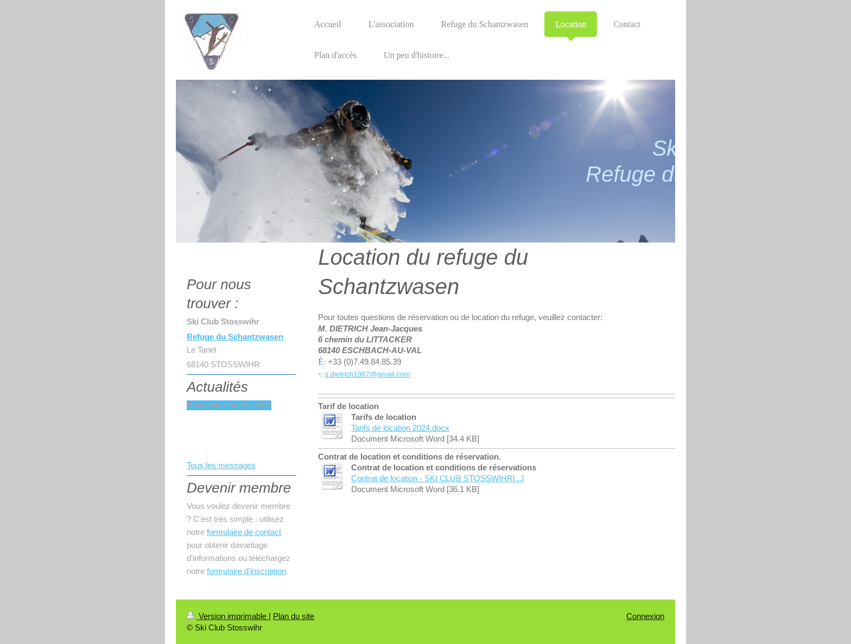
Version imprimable (228, 616)
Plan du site (293, 616)
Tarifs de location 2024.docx (400, 427)
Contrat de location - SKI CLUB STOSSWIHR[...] (437, 478)
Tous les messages (221, 465)
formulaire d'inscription (246, 571)
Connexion (645, 616)
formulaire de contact (244, 532)
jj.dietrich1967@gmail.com (367, 374)
